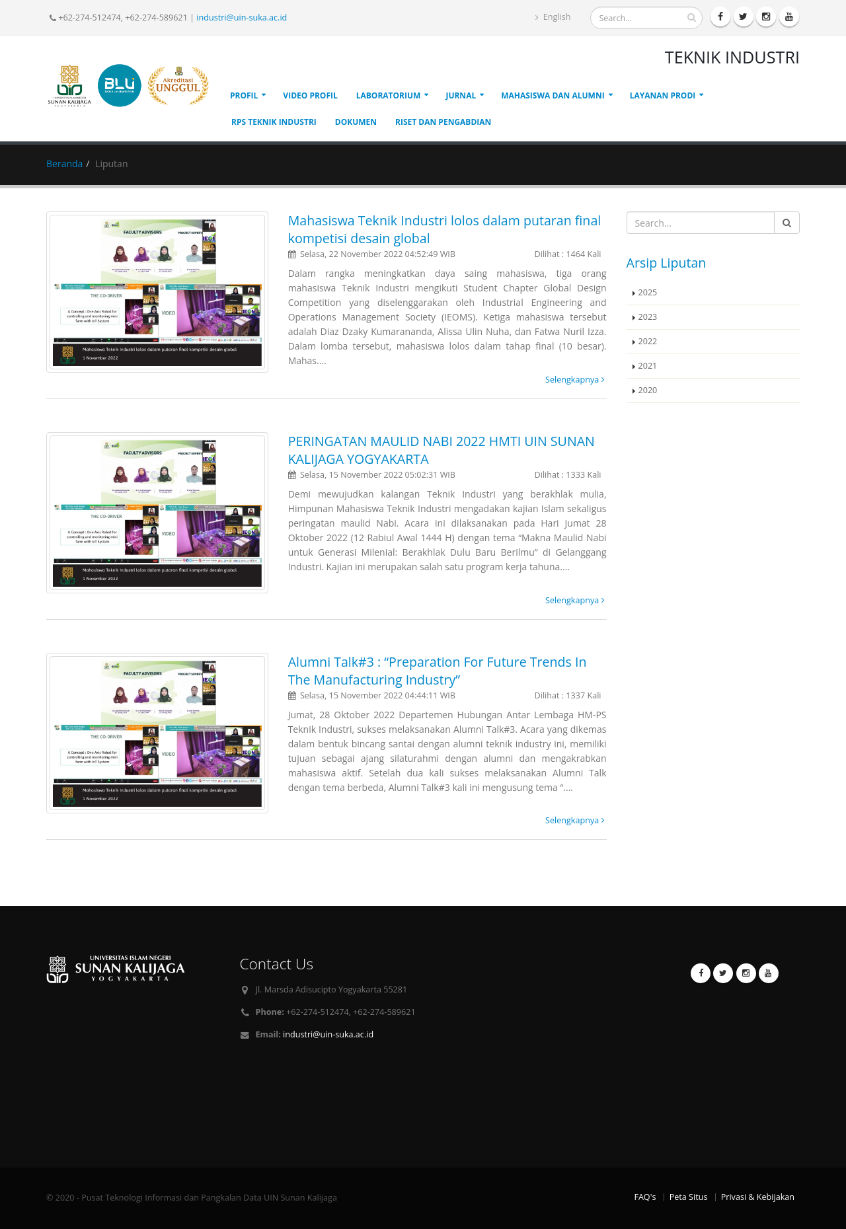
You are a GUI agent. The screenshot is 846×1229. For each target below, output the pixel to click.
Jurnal (460, 95)
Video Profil (310, 95)
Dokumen (356, 122)
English (552, 16)
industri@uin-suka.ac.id (241, 17)
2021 (648, 365)
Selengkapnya (574, 379)
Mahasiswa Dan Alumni (552, 95)
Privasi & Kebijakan (757, 1197)
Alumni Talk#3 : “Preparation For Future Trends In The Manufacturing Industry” (437, 671)
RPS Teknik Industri (274, 122)
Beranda (64, 163)
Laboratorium (388, 95)
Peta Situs (689, 1197)
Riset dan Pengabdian (443, 122)
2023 (648, 316)
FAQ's (645, 1197)
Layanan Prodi (663, 95)
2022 (648, 341)
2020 (648, 390)
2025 (648, 292)
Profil (244, 95)
